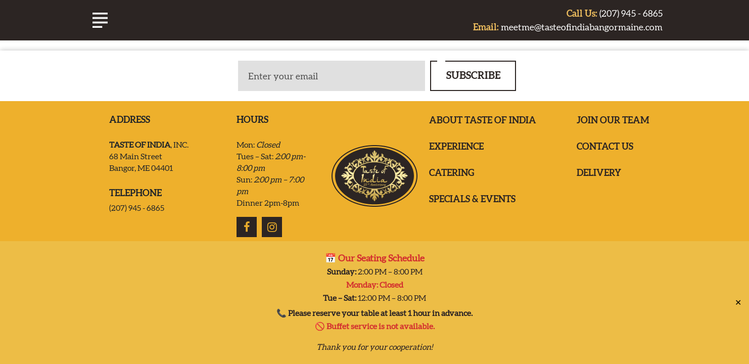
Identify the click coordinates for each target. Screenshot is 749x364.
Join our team (613, 120)
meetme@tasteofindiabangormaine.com (568, 27)
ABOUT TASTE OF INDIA (482, 120)
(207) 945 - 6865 (615, 13)
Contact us (605, 146)
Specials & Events (472, 199)
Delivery (599, 172)
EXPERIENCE (456, 146)
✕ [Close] (738, 297)
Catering (451, 172)
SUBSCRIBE (473, 75)
